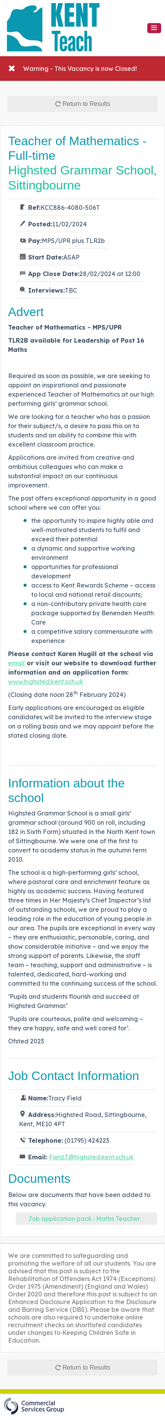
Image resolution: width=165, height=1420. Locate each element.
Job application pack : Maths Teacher (84, 1218)
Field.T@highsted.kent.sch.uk (91, 1157)
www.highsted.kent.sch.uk (45, 681)
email (16, 663)
